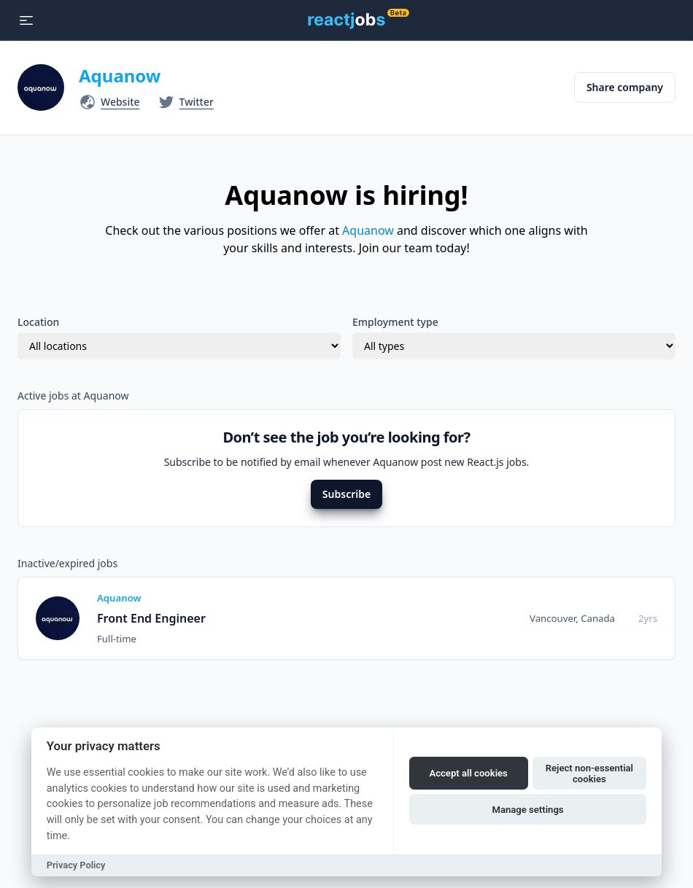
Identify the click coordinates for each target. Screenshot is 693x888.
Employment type (395, 322)
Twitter (196, 102)
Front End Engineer (151, 618)
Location (38, 322)
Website (120, 102)
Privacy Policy (76, 865)
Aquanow (119, 75)
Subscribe (346, 494)
